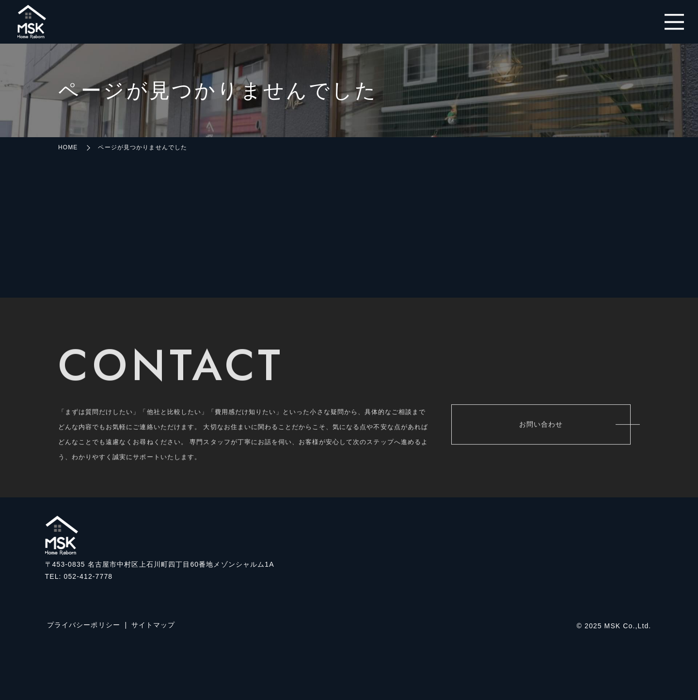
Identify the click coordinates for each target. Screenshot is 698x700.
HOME (68, 147)
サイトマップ (153, 625)
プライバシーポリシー (83, 625)
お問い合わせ (541, 426)
